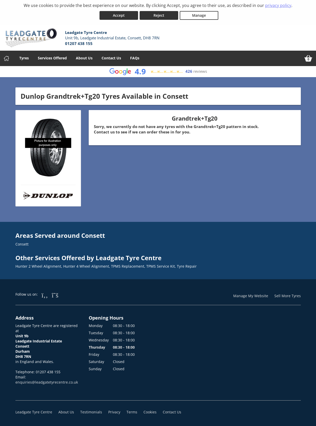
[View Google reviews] (158, 71)
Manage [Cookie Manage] (199, 15)
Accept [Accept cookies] (119, 15)
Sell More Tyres (287, 295)
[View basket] (308, 58)
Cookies (150, 411)
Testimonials (91, 411)
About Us (84, 57)
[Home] (6, 58)
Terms (132, 411)
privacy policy (278, 5)
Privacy (114, 411)
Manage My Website (250, 295)
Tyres (24, 57)
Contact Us (111, 57)
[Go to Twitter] (55, 294)
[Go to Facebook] (45, 294)
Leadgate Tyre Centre (33, 411)
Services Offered (52, 57)
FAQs (134, 57)
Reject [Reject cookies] (159, 15)
